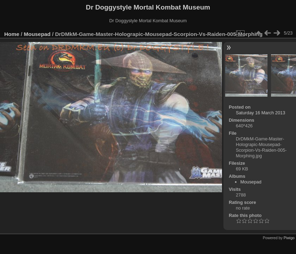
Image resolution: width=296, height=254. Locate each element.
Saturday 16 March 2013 (260, 112)
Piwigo (289, 238)
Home (11, 34)
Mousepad (37, 34)
